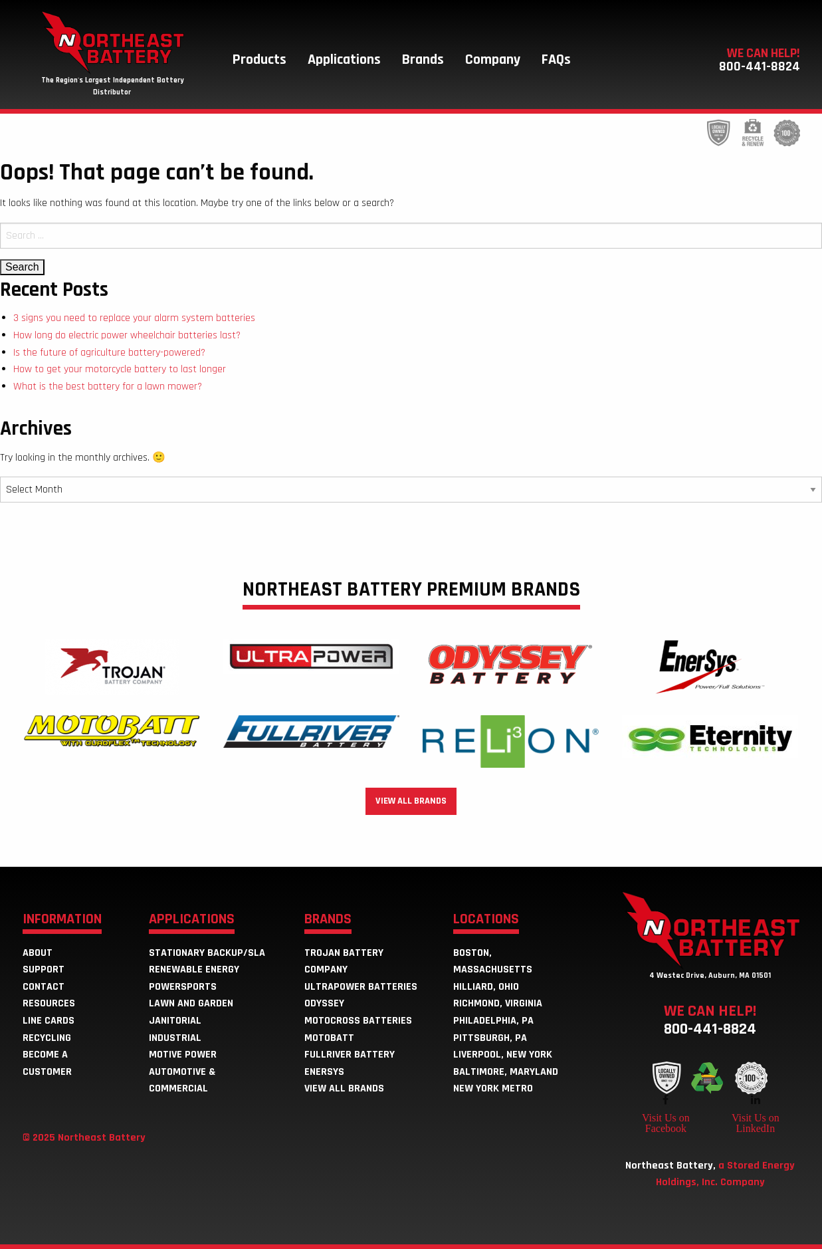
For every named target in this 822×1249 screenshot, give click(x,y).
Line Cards (48, 1021)
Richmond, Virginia (497, 1003)
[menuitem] (259, 59)
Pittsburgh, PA (490, 1038)
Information (62, 920)
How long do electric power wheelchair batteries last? (127, 335)
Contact (43, 987)
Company (492, 60)
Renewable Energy (194, 969)
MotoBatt (329, 1038)
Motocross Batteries (358, 1021)
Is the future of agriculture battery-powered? (109, 353)
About (37, 953)
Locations (486, 920)
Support (43, 969)
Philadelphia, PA (493, 1021)
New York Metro (493, 1088)
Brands (423, 60)
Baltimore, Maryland (505, 1072)
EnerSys (324, 1072)
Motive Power (183, 1055)
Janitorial (175, 1021)
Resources (49, 1003)
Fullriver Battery (349, 1055)
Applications (344, 60)
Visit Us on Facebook (666, 1122)
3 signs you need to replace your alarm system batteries (134, 318)
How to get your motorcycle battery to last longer (119, 369)
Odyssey (324, 1003)
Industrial (175, 1038)
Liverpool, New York (502, 1055)
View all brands (411, 801)
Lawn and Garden (191, 1003)
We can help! (710, 1019)
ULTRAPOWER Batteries (360, 987)
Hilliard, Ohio (486, 987)
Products (259, 60)
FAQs (556, 60)
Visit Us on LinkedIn (755, 1122)
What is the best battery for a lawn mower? (107, 387)
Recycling (47, 1038)
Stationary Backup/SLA (207, 953)
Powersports (183, 987)
